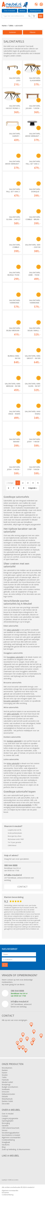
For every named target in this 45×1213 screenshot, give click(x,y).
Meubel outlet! (7, 1082)
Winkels (22, 11)
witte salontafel (13, 714)
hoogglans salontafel (15, 657)
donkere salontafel (14, 741)
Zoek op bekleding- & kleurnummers (16, 1149)
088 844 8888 (10, 865)
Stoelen (5, 1075)
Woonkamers (7, 1068)
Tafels (10, 25)
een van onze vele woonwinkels (19, 805)
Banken (5, 1070)
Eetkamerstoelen (8, 1094)
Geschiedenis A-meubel (11, 1135)
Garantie (5, 1125)
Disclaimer (5, 1193)
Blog (3, 1147)
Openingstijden (7, 1121)
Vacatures (5, 1144)
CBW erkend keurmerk (10, 1128)
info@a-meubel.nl (13, 875)
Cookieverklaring (8, 1140)
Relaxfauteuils (7, 1099)
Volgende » (32, 488)
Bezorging (6, 1123)
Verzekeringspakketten (10, 1133)
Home (4, 25)
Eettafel (5, 1096)
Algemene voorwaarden (11, 1137)
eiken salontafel (13, 630)
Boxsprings (6, 1084)
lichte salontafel (13, 763)
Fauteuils (5, 1080)
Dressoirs (5, 1092)
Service (4, 1130)
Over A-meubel (9, 11)
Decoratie (5, 1103)
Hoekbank (6, 1089)
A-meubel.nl (30, 1187)
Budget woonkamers (10, 1087)
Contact (22, 886)
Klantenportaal (35, 11)
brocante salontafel (11, 701)
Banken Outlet (7, 1101)
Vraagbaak (6, 1142)
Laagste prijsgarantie (10, 1118)
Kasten (4, 1072)
